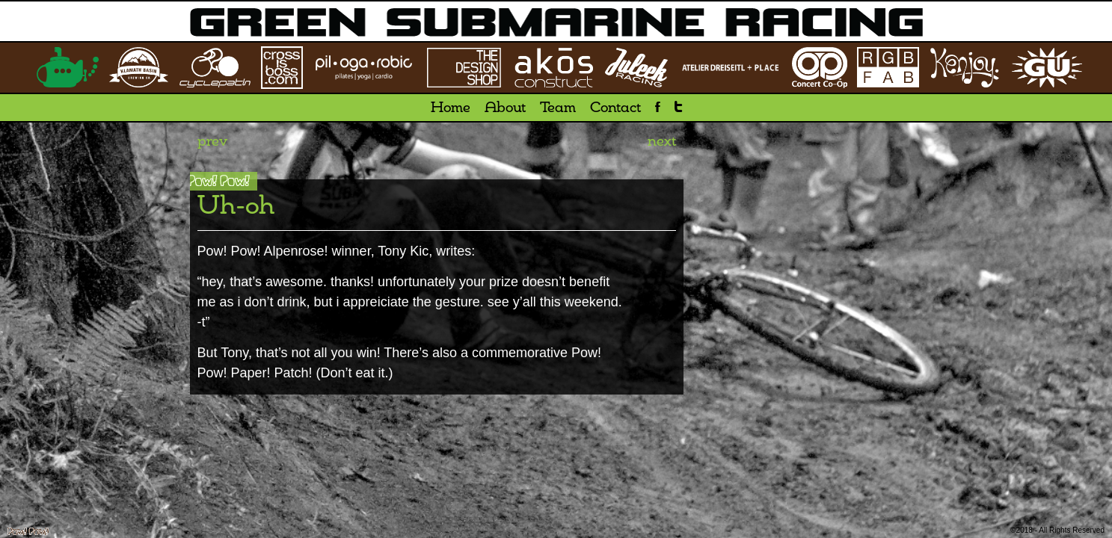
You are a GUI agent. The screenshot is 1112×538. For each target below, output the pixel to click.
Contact (615, 108)
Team (558, 108)
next (662, 141)
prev (212, 141)
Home (450, 108)
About (505, 108)
